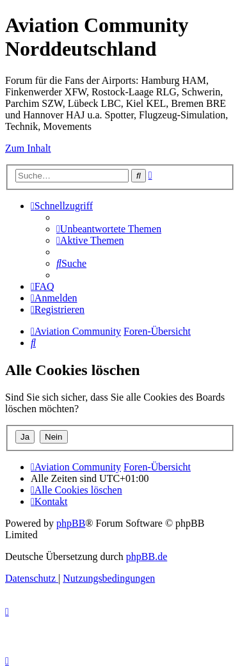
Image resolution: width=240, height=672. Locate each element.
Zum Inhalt (28, 148)
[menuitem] (108, 228)
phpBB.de (146, 556)
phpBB (70, 523)
